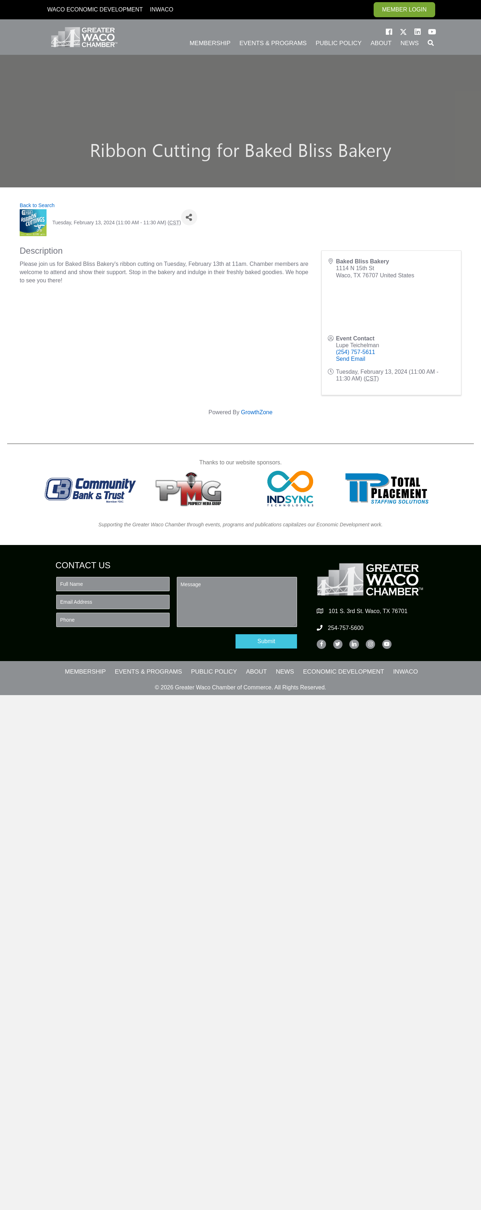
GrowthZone (256, 412)
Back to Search (37, 205)
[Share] (189, 217)
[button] (389, 32)
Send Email (350, 359)
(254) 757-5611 (355, 352)
